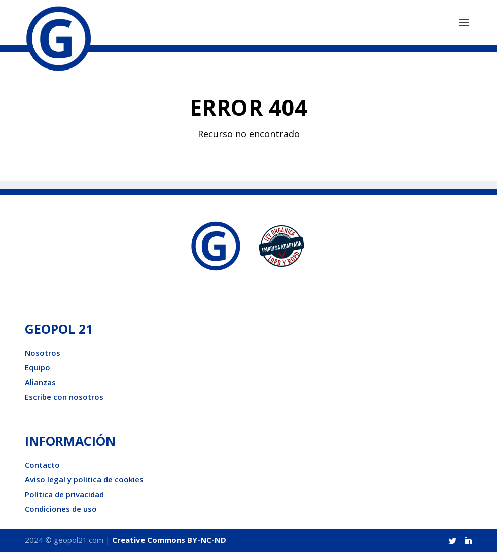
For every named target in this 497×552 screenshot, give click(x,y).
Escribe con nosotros (64, 397)
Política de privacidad (64, 494)
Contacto (42, 465)
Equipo (37, 367)
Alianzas (40, 382)
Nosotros (42, 353)
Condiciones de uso (61, 509)
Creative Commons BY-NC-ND (169, 540)
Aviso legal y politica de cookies (84, 479)
